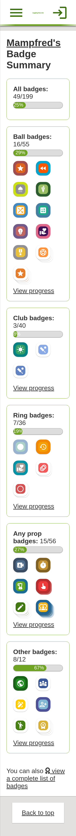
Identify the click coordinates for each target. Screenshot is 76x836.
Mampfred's (33, 42)
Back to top (38, 812)
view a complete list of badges (35, 778)
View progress (33, 290)
